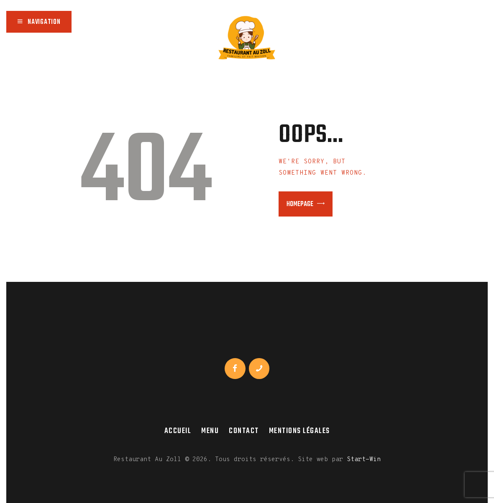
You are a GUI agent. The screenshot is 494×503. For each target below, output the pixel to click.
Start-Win (364, 460)
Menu (210, 431)
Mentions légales (299, 431)
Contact (244, 431)
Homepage (300, 204)
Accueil (178, 431)
